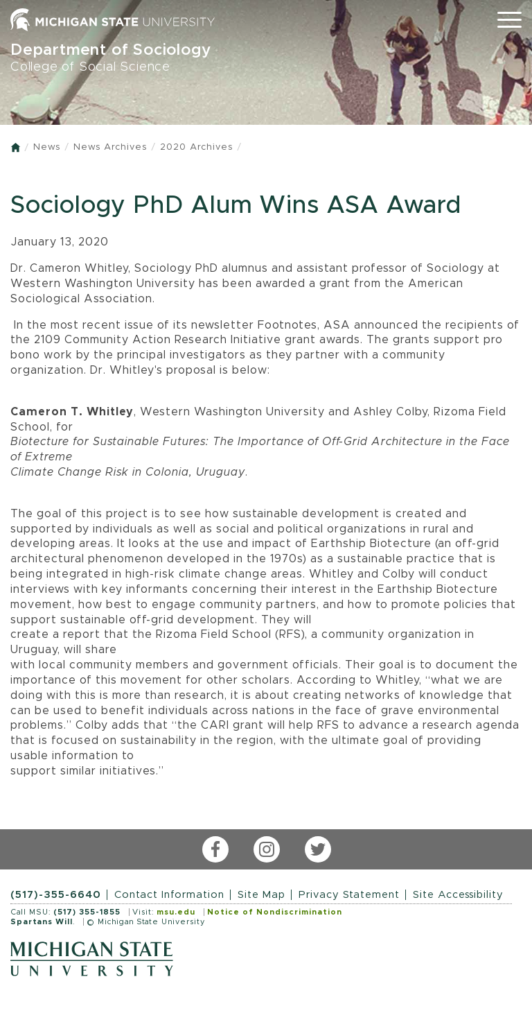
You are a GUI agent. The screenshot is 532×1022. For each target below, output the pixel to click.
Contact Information (169, 895)
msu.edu (176, 912)
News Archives (110, 147)
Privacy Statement (349, 895)
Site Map (261, 895)
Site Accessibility (458, 895)
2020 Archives (196, 147)
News (46, 147)
